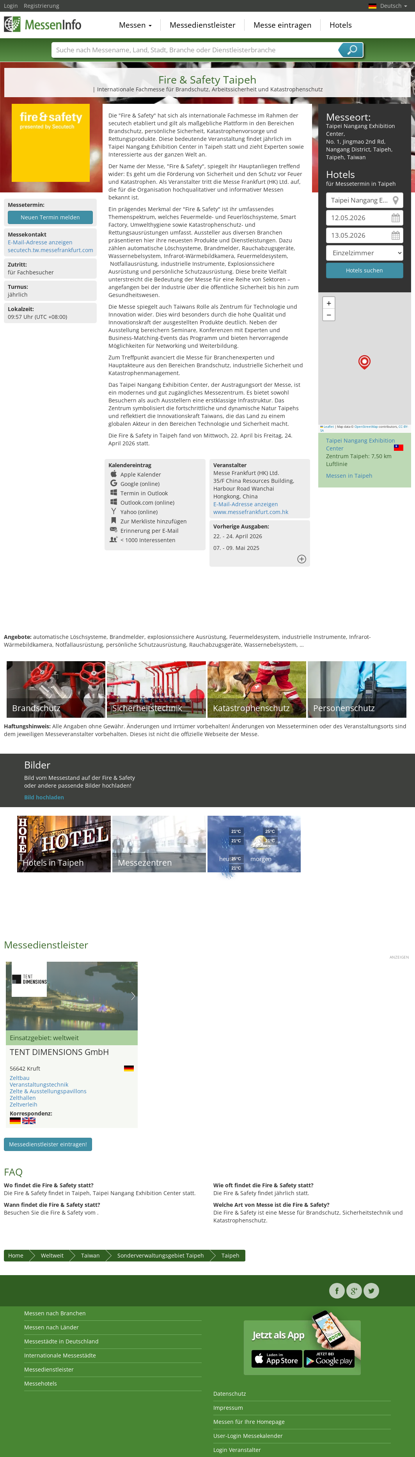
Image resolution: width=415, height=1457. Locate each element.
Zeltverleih (23, 1104)
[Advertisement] (206, 607)
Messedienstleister (203, 25)
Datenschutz (229, 1393)
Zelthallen (23, 1097)
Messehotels (40, 1383)
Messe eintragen (283, 25)
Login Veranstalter (237, 1449)
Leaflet (327, 427)
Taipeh (230, 1255)
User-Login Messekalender (248, 1435)
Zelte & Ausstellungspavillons (48, 1091)
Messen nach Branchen (55, 1313)
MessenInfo (43, 24)
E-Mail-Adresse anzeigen (40, 242)
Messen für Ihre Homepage (249, 1421)
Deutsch (393, 5)
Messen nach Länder (51, 1327)
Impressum (228, 1407)
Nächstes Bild (133, 996)
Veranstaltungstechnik (39, 1084)
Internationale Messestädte (60, 1355)
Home (15, 1255)
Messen (135, 25)
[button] (364, 362)
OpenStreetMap (366, 427)
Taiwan (90, 1255)
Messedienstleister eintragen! (48, 1144)
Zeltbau (20, 1078)
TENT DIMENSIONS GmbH (59, 1052)
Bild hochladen (44, 797)
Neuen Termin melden (50, 217)
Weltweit (52, 1255)
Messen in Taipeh (349, 475)
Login (11, 5)
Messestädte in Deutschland (61, 1341)
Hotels (341, 25)
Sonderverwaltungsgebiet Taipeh (160, 1255)
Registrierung (41, 5)
